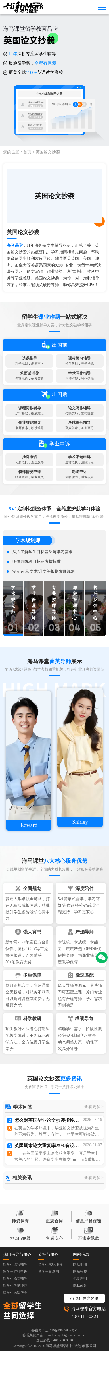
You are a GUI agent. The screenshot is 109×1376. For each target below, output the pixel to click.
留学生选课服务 (15, 1330)
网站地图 (80, 1302)
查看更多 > (94, 1142)
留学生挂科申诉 (15, 1309)
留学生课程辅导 (15, 1302)
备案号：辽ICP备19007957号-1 (54, 1368)
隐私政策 (80, 1323)
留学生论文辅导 (15, 1316)
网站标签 (80, 1309)
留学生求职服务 (50, 1302)
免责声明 (80, 1316)
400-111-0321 (85, 1353)
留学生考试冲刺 (15, 1323)
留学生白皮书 (48, 1309)
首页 (27, 152)
